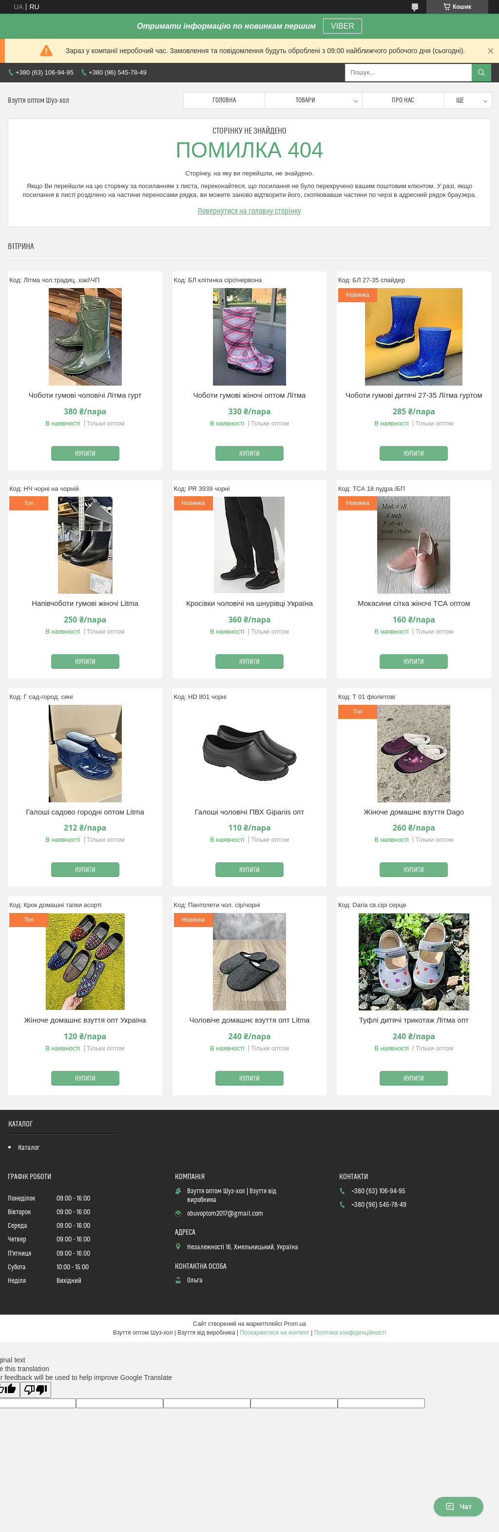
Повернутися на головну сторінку (249, 211)
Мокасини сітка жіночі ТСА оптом (414, 603)
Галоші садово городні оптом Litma (85, 812)
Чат (458, 1506)
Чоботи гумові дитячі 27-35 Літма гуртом (413, 395)
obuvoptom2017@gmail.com (225, 1214)
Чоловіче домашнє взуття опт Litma (249, 1020)
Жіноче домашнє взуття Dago (414, 812)
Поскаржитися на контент (274, 1332)
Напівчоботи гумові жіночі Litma (85, 603)
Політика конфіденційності (350, 1332)
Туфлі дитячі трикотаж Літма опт (414, 1020)
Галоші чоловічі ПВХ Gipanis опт (250, 812)
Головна (224, 100)
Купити (85, 454)
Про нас (403, 100)
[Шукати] (481, 72)
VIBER (342, 26)
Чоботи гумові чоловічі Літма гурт (85, 395)
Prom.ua (295, 1323)
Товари (305, 100)
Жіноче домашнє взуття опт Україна (85, 1020)
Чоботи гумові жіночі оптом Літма (249, 395)
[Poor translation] (35, 1390)
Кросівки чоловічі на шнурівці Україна (249, 603)
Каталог (28, 1148)
